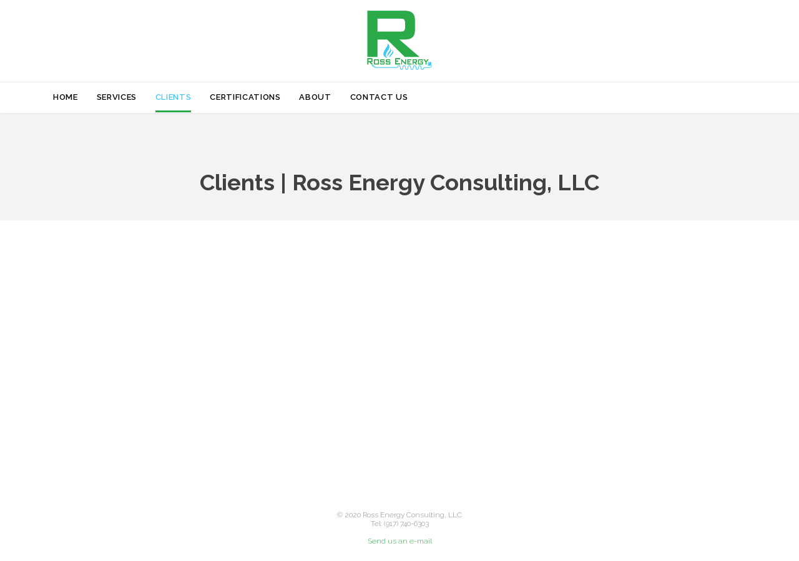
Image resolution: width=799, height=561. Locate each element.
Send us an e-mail (400, 541)
